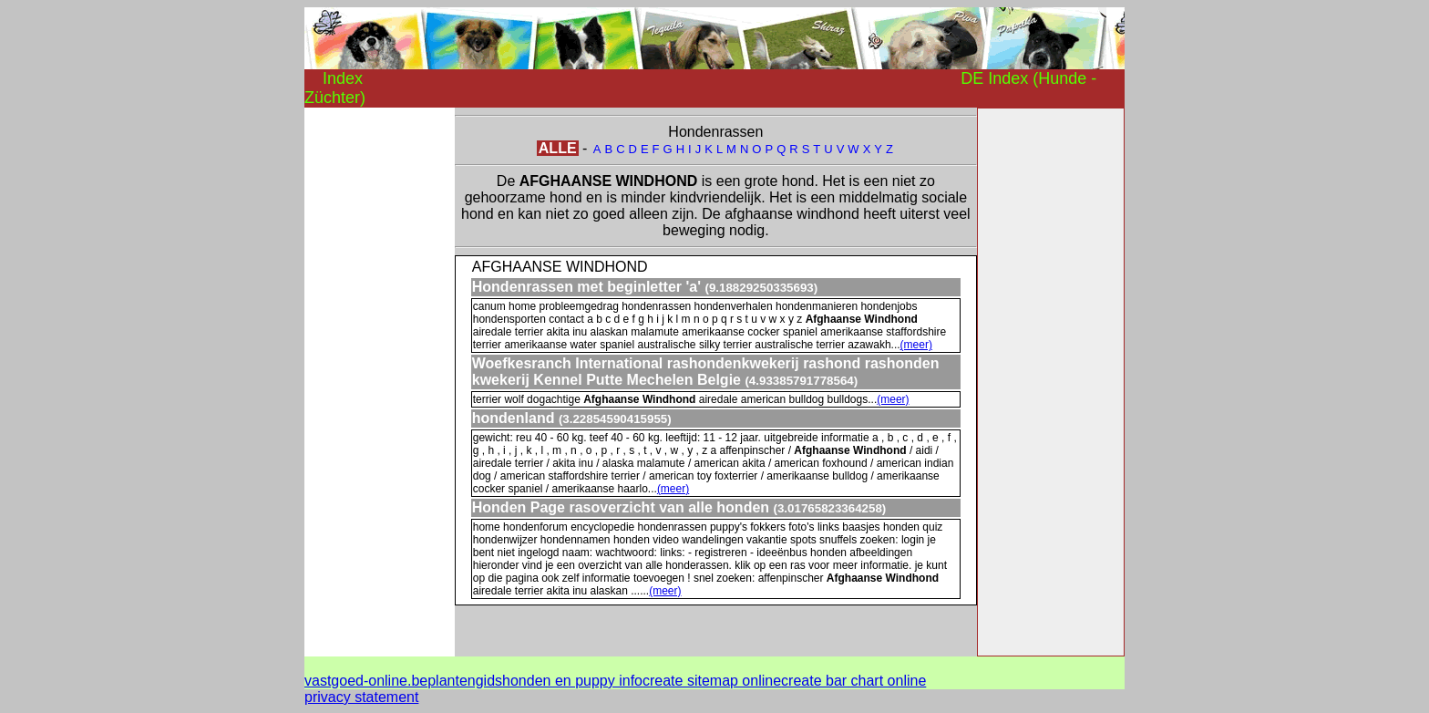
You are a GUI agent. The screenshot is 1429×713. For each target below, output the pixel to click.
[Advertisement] (377, 381)
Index (343, 78)
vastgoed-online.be (365, 680)
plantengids (464, 680)
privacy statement (361, 697)
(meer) (916, 344)
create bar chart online (853, 680)
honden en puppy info (572, 680)
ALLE (558, 148)
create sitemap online (712, 680)
